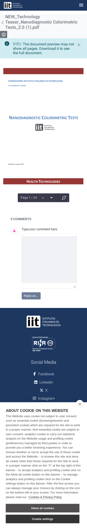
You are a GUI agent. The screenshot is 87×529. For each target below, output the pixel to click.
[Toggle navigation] (81, 5)
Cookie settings (42, 519)
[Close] (79, 44)
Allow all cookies (42, 508)
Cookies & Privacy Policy (45, 497)
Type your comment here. (40, 229)
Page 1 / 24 (29, 197)
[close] (80, 404)
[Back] (2, 22)
